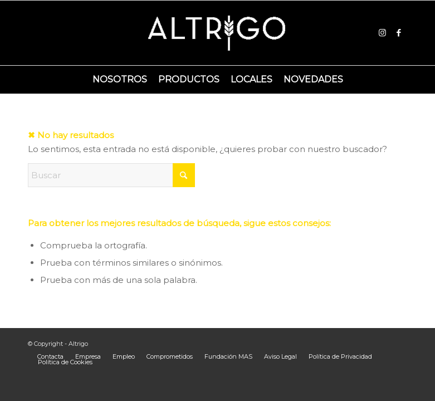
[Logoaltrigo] (217, 33)
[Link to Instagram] (382, 33)
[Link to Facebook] (398, 33)
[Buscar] (111, 175)
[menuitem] (120, 80)
